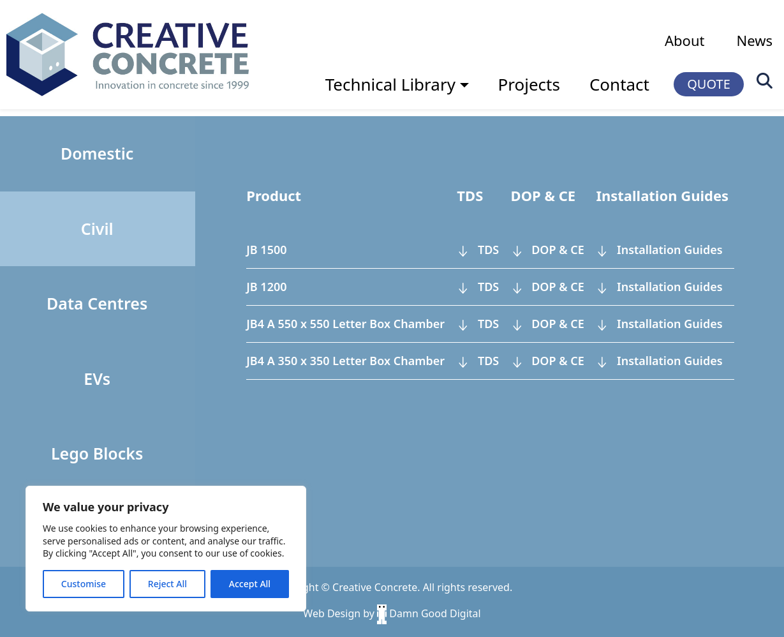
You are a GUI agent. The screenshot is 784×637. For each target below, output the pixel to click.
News (754, 40)
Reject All (167, 584)
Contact (619, 84)
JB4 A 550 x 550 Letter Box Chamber (345, 323)
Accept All (249, 584)
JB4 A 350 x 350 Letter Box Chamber (345, 360)
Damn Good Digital (429, 613)
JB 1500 (266, 249)
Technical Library (390, 84)
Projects (529, 84)
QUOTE (708, 84)
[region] (166, 548)
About (684, 40)
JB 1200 (266, 286)
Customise (83, 584)
